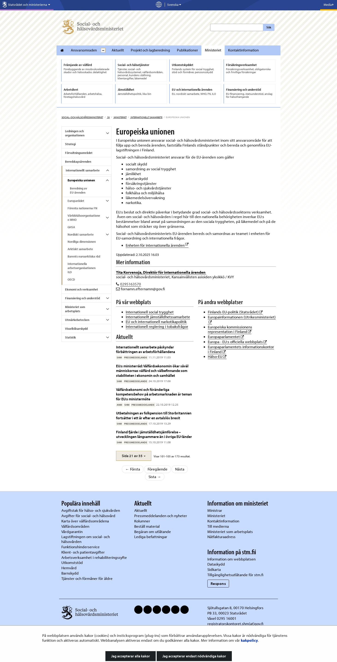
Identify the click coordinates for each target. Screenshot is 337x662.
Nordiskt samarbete (81, 234)
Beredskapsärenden (78, 161)
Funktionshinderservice (80, 546)
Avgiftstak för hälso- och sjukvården (90, 510)
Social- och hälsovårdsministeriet (82, 117)
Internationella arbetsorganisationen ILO (81, 268)
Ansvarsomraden (84, 50)
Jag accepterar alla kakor (130, 656)
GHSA (71, 227)
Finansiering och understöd (82, 298)
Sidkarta (214, 569)
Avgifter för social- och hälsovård (88, 515)
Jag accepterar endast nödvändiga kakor (194, 656)
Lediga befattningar (150, 536)
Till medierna (218, 526)
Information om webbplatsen (231, 559)
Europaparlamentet (226, 336)
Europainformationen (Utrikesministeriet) (242, 317)
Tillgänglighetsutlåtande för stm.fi (235, 574)
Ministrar (214, 510)
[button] (133, 456)
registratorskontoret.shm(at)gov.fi (235, 623)
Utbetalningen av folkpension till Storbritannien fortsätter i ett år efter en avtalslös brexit (153, 415)
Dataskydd (216, 564)
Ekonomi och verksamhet (81, 289)
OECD (71, 279)
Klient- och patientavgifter (83, 552)
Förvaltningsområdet (78, 153)
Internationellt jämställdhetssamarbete (158, 316)
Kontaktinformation (243, 50)
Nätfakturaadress (221, 536)
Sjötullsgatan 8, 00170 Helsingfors (235, 607)
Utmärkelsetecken (77, 320)
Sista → (155, 476)
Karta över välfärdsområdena (85, 520)
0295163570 (130, 284)
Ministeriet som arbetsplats (75, 309)
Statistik (70, 337)
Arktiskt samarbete (80, 249)
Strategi (70, 144)
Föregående (157, 469)
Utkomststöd (72, 562)
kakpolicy (249, 640)
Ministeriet (213, 50)
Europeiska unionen (81, 180)
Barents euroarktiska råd (84, 256)
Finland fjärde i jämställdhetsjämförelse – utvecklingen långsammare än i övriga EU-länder (154, 434)
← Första (132, 469)
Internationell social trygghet (150, 311)
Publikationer (187, 50)
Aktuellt (118, 50)
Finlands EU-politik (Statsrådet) (235, 311)
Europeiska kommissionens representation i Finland (230, 329)
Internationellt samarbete (146, 117)
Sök (268, 27)
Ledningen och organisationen (74, 133)
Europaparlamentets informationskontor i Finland (241, 349)
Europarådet (76, 201)
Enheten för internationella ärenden (157, 245)
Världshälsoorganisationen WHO (84, 217)
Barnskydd (70, 573)
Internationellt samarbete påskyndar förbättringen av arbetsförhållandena (145, 349)
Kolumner (142, 520)
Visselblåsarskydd (76, 329)
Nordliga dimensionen (82, 242)
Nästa (179, 469)
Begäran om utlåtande (152, 531)
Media (329, 5)
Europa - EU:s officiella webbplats (237, 341)
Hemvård (69, 567)
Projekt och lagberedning (150, 50)
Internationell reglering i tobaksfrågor (157, 326)
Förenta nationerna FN (82, 208)
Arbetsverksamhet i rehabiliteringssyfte (94, 557)
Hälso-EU (217, 356)
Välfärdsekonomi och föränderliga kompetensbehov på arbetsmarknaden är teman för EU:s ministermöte (154, 394)
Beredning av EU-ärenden (78, 190)
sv (108, 117)
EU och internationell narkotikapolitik (156, 321)
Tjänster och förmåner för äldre (87, 578)
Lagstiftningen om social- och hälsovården (85, 539)
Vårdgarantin (72, 531)
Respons (218, 583)
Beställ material (147, 526)
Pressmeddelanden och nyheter (160, 515)
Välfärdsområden (75, 526)
